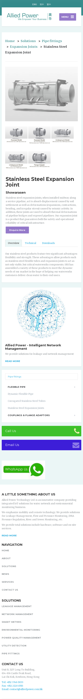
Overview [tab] (13, 243)
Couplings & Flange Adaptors (29, 415)
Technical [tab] (30, 243)
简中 (42, 4)
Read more (12, 361)
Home (10, 41)
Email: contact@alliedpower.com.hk (22, 689)
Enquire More (17, 230)
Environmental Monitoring (21, 629)
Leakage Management (17, 606)
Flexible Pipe (16, 386)
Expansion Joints (24, 47)
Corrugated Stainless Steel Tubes (26, 401)
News (5, 574)
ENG (34, 4)
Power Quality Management (21, 637)
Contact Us (10, 589)
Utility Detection (14, 645)
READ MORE (9, 535)
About (6, 558)
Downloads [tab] (48, 243)
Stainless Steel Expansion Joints (26, 408)
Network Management (17, 614)
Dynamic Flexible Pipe (20, 394)
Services (8, 581)
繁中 (49, 4)
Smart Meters (11, 621)
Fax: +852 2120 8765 (12, 685)
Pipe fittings (52, 41)
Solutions (28, 41)
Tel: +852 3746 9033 (12, 682)
